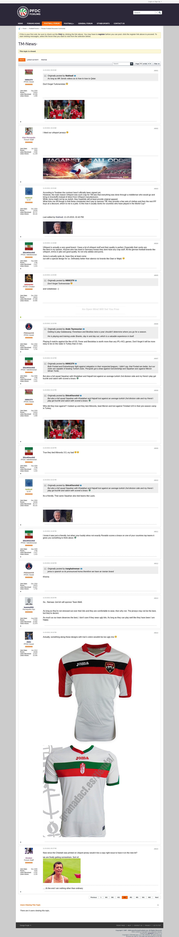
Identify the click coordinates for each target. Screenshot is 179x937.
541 (143, 897)
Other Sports (103, 23)
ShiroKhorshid (29, 253)
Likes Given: (24, 96)
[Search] (145, 12)
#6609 (156, 448)
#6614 (156, 633)
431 (118, 897)
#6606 (156, 324)
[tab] (22, 59)
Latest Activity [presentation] (33, 60)
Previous (94, 897)
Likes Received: (25, 94)
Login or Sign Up (155, 1)
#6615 (156, 849)
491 (137, 897)
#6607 (156, 358)
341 (106, 897)
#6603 (156, 189)
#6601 (156, 70)
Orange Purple (25, 925)
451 (131, 897)
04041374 (29, 80)
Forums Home (33, 23)
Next (156, 897)
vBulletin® (151, 933)
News (20, 23)
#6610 (156, 480)
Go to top (157, 925)
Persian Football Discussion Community (53, 28)
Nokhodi (59, 217)
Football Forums (34, 28)
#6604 (156, 243)
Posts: (22, 92)
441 (124, 897)
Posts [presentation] (22, 60)
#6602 (156, 128)
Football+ (69, 23)
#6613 (156, 598)
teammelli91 (29, 607)
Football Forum (52, 23)
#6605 (156, 275)
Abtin (29, 642)
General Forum (85, 23)
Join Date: (23, 91)
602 (149, 897)
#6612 (156, 563)
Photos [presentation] (44, 60)
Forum (25, 28)
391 (112, 897)
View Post (75, 75)
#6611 (156, 531)
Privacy (148, 925)
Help (129, 925)
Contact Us (119, 23)
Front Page (120, 925)
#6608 (156, 390)
